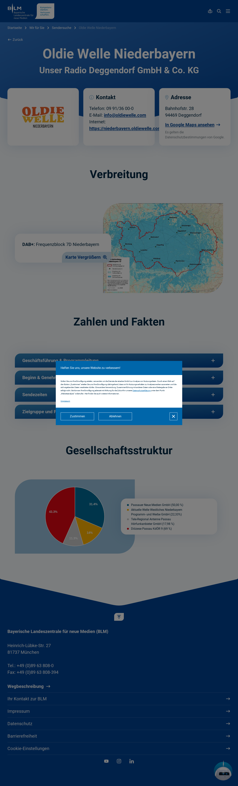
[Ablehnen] (115, 416)
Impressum (65, 401)
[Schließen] (173, 416)
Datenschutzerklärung (142, 390)
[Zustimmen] (77, 416)
